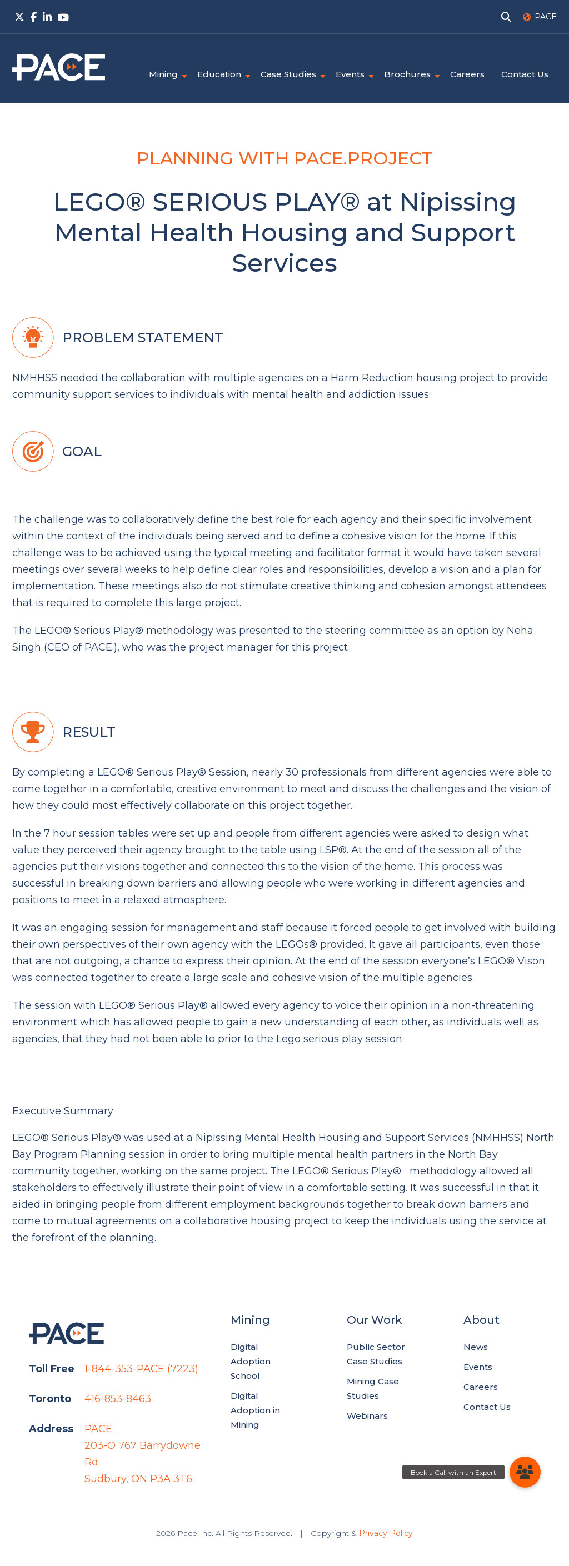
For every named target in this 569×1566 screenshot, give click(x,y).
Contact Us (524, 74)
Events (350, 74)
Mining (163, 74)
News (475, 1347)
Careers (467, 74)
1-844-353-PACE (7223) (141, 1369)
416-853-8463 (117, 1399)
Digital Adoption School (251, 1361)
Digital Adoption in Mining (255, 1410)
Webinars (367, 1415)
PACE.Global (58, 67)
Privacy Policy (386, 1533)
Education (219, 74)
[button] (525, 1472)
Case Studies (288, 74)
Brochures (407, 74)
